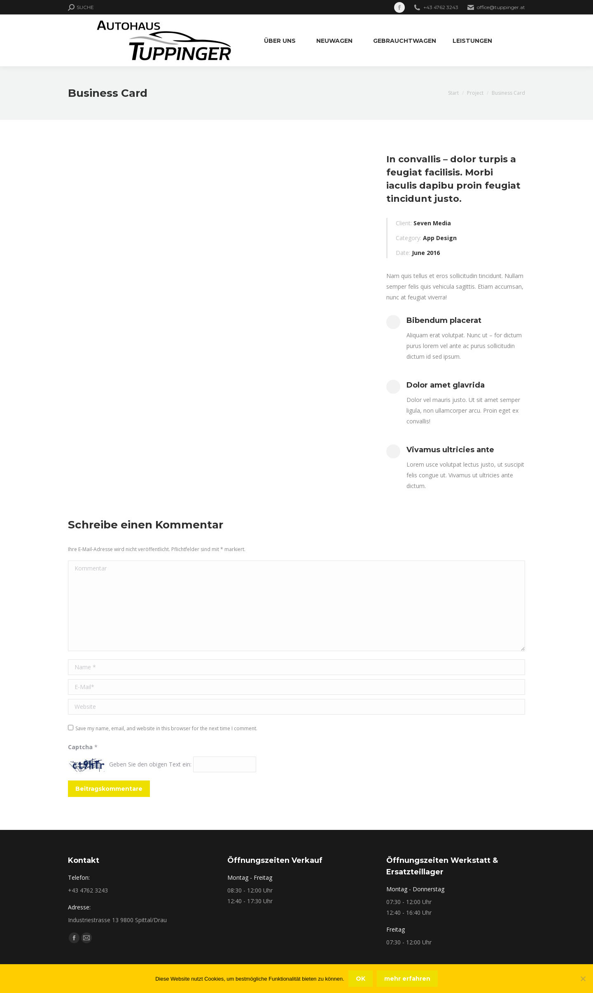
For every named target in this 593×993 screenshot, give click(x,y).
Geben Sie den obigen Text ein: (150, 764)
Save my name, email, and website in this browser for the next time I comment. (166, 728)
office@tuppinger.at (501, 7)
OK (360, 978)
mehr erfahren (407, 978)
